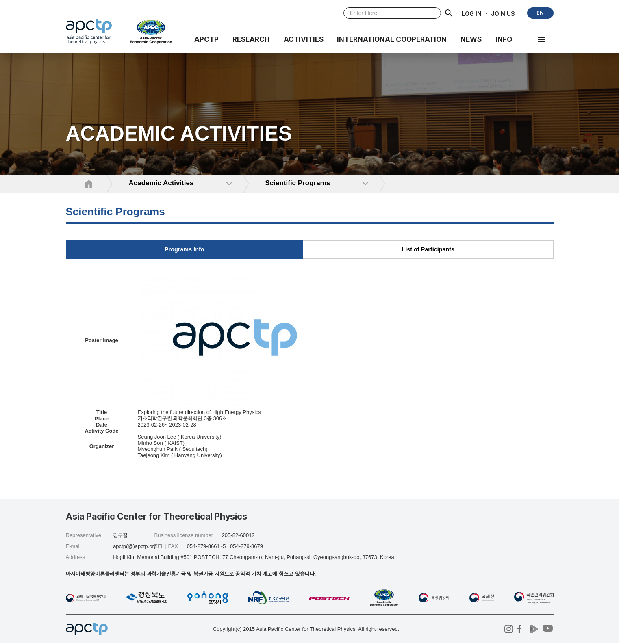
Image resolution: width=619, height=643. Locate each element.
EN (540, 13)
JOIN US (503, 13)
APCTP (206, 39)
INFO (503, 39)
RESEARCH (251, 39)
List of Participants (428, 249)
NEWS (471, 39)
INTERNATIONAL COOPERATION (392, 39)
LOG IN (472, 13)
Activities (304, 39)
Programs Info (184, 249)
